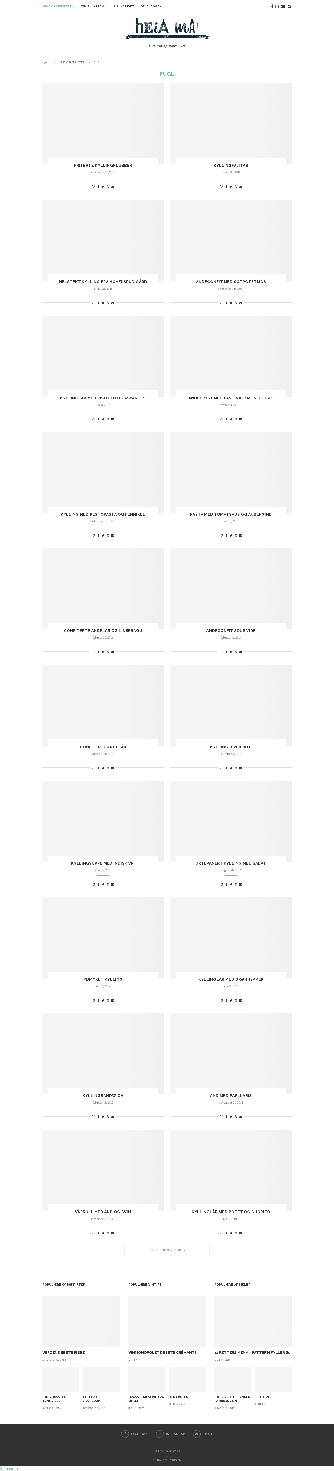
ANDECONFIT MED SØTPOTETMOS (231, 281)
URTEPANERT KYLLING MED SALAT (231, 863)
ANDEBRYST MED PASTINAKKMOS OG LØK (231, 398)
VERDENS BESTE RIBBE (63, 1352)
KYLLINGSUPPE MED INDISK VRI (103, 863)
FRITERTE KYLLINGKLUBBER (103, 165)
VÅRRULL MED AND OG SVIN (103, 1212)
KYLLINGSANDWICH (103, 1095)
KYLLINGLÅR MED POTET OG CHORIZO (231, 1212)
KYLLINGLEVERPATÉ (231, 747)
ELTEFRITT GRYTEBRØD (92, 1399)
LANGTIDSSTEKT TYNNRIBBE (55, 1399)
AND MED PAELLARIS (231, 1095)
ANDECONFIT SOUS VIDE (231, 630)
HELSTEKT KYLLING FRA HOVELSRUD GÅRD (103, 281)
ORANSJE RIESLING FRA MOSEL (146, 1399)
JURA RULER (178, 1397)
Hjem (46, 62)
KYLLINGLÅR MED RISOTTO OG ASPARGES (103, 398)
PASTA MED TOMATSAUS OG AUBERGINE (231, 514)
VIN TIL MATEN (92, 6)
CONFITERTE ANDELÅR (103, 747)
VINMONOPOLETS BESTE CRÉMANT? (162, 1352)
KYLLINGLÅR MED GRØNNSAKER (230, 979)
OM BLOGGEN (151, 6)
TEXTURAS (263, 1397)
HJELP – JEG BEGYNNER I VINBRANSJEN (232, 1399)
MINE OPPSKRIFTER (57, 6)
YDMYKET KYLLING (103, 979)
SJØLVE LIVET (123, 6)
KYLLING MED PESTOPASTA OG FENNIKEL (103, 514)
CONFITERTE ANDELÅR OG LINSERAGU (103, 630)
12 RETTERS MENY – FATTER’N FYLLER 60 (252, 1352)
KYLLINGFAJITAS (231, 165)
